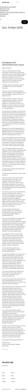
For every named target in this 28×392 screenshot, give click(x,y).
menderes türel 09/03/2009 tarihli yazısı (13, 63)
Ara (1, 19)
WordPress (23, 389)
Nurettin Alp (5, 2)
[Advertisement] (14, 44)
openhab (2, 16)
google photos (4, 10)
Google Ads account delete (8, 7)
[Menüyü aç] (17, 2)
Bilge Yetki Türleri (5, 9)
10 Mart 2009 (5, 349)
